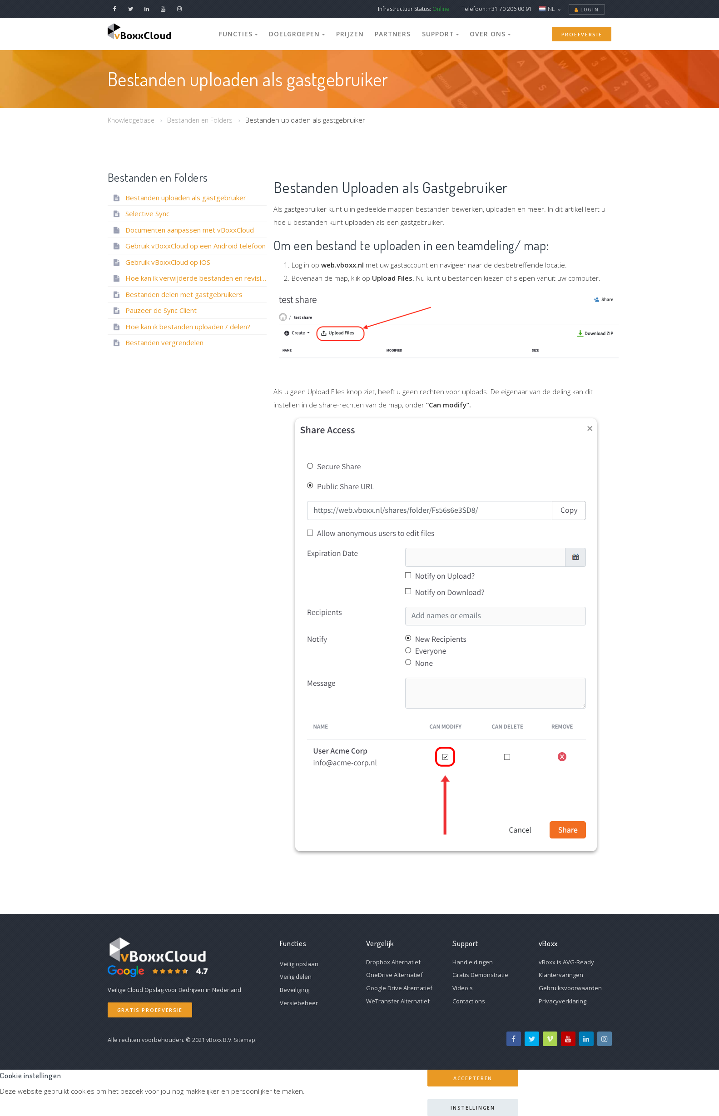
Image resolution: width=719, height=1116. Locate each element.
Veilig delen (296, 976)
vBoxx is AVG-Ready (566, 962)
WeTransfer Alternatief (398, 1001)
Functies (249, 34)
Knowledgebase (132, 119)
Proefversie (581, 34)
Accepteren (472, 1078)
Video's (462, 988)
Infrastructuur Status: (414, 9)
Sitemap (246, 1040)
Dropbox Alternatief (393, 962)
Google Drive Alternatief (399, 988)
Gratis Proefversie (150, 1010)
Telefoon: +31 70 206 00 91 (496, 9)
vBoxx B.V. (220, 1040)
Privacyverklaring (562, 1001)
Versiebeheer (299, 1003)
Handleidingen (472, 962)
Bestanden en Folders (203, 119)
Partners (390, 34)
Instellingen (473, 1107)
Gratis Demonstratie (480, 975)
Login (587, 9)
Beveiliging (294, 990)
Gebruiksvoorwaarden (570, 988)
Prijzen (350, 34)
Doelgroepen (303, 34)
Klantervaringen (561, 975)
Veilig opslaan (299, 964)
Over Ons (480, 34)
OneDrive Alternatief (394, 975)
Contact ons (468, 1001)
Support (434, 34)
